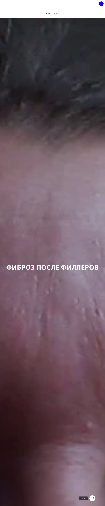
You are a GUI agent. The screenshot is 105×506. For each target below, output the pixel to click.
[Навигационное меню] (101, 3)
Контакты (56, 14)
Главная (48, 14)
